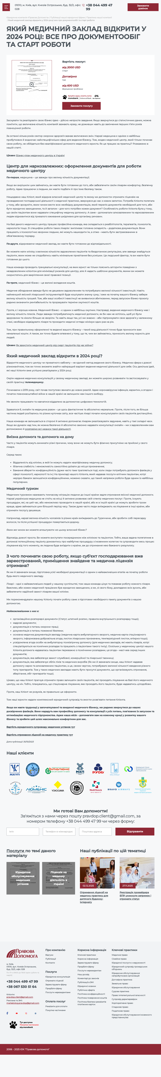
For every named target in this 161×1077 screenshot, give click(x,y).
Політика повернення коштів (92, 998)
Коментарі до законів (88, 978)
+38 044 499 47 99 (83, 821)
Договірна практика (122, 979)
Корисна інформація (88, 959)
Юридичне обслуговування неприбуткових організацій (126, 974)
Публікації (50, 959)
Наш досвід (83, 974)
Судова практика (120, 991)
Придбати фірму (53, 988)
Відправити (135, 831)
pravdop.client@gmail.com (19, 997)
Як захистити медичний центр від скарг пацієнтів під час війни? (54, 345)
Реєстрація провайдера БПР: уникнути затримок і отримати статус (135, 895)
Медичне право (120, 955)
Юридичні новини (87, 986)
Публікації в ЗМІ (86, 982)
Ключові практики (87, 955)
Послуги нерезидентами (57, 992)
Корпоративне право (122, 1003)
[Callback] (143, 7)
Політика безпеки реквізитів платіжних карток (92, 1003)
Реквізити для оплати (56, 1006)
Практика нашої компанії (99, 17)
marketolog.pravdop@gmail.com (22, 1003)
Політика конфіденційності (91, 994)
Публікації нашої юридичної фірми (67, 17)
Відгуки (49, 955)
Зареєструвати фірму (56, 984)
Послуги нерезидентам (89, 970)
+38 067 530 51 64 (21, 987)
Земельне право (120, 983)
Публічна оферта (86, 990)
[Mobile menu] (6, 7)
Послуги (15, 850)
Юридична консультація (57, 977)
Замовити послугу (82, 105)
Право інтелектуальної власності (128, 995)
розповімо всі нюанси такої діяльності (48, 429)
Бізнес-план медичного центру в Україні (40, 155)
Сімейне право (119, 959)
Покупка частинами (55, 1010)
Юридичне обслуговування (126, 987)
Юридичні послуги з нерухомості (128, 963)
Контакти (50, 963)
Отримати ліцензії (54, 980)
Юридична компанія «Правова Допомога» (27, 17)
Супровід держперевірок (124, 999)
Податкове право (120, 1011)
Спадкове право (120, 1007)
